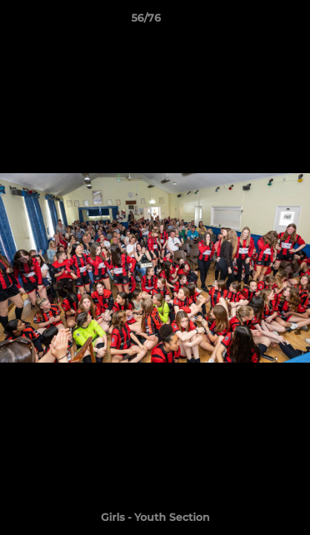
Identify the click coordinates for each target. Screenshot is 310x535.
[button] (257, 21)
